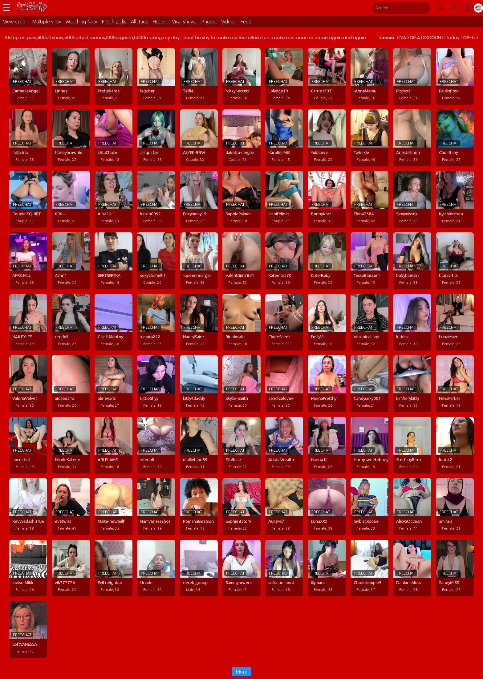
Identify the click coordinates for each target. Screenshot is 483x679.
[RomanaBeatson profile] (199, 506)
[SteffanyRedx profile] (412, 445)
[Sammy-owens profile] (241, 568)
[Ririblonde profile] (241, 322)
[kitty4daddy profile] (199, 383)
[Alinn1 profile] (71, 260)
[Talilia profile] (199, 76)
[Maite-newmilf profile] (113, 506)
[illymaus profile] (327, 568)
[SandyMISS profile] (455, 568)
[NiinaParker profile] (455, 383)
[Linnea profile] (71, 76)
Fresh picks (114, 21)
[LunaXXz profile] (327, 506)
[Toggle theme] (454, 8)
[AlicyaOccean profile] (412, 506)
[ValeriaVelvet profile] (28, 383)
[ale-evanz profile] (113, 383)
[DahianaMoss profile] (412, 568)
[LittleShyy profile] (156, 383)
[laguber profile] (156, 76)
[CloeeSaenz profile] (284, 322)
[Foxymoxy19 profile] (199, 199)
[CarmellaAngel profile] (28, 76)
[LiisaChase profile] (113, 137)
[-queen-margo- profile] (199, 260)
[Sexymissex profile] (412, 199)
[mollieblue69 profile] (199, 445)
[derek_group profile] (199, 568)
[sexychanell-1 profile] (156, 260)
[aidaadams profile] (71, 383)
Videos (228, 21)
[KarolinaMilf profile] (284, 137)
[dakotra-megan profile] (241, 137)
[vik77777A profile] (71, 568)
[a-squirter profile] (156, 137)
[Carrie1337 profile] (327, 76)
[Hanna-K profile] (327, 445)
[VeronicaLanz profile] (369, 322)
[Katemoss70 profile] (284, 260)
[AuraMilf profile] (284, 506)
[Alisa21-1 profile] (113, 199)
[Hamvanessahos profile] (156, 506)
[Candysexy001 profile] (369, 383)
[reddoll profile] (71, 322)
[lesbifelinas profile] (284, 199)
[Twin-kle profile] (369, 137)
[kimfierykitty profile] (412, 383)
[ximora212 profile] (156, 322)
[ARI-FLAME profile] (113, 445)
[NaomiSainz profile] (199, 322)
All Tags (139, 21)
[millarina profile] (28, 137)
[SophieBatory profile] (241, 506)
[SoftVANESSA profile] (28, 629)
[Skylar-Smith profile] (241, 383)
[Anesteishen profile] (412, 137)
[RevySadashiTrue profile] (28, 506)
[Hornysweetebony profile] (369, 445)
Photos (209, 21)
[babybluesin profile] (412, 260)
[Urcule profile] (156, 568)
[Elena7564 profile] (369, 199)
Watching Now (81, 21)
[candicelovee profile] (284, 383)
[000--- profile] (71, 199)
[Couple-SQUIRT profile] (28, 199)
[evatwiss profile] (71, 506)
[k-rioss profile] (412, 322)
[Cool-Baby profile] (455, 137)
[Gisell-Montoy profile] (113, 322)
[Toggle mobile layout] (468, 8)
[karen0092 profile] (156, 199)
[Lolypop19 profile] (284, 76)
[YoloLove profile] (327, 137)
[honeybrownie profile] (71, 137)
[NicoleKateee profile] (71, 445)
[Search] (439, 8)
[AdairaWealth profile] (284, 445)
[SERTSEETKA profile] (113, 260)
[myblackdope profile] (369, 506)
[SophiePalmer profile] (241, 199)
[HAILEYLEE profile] (28, 322)
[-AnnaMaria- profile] (369, 76)
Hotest (159, 21)
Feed (245, 21)
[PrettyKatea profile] (113, 76)
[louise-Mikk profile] (28, 568)
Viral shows (184, 21)
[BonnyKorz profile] (327, 199)
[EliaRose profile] (241, 445)
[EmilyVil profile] (327, 322)
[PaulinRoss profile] (455, 76)
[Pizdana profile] (412, 76)
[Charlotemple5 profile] (369, 568)
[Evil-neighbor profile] (113, 568)
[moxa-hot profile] (28, 445)
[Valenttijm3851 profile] (241, 260)
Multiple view (46, 21)
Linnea (426, 38)
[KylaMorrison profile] (455, 199)
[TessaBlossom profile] (369, 260)
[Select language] (478, 8)
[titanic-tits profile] (455, 260)
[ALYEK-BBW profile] (199, 137)
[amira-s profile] (455, 506)
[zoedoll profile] (156, 445)
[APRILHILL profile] (28, 260)
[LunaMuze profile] (455, 322)
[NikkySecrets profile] (241, 76)
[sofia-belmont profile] (284, 568)
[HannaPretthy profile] (327, 383)
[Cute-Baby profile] (327, 260)
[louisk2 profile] (455, 445)
